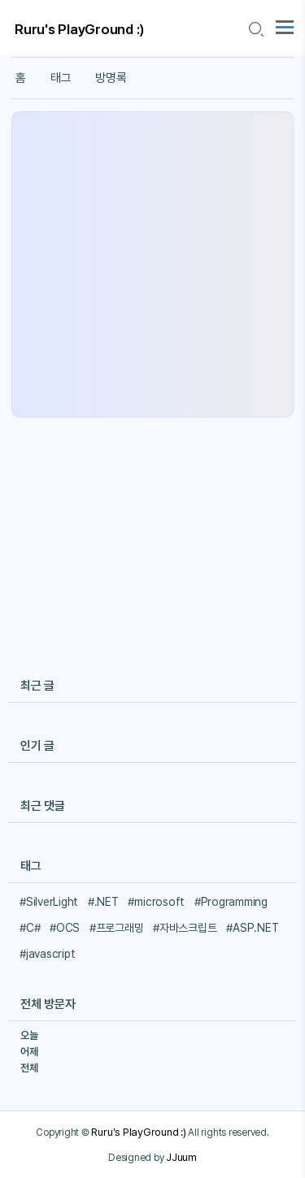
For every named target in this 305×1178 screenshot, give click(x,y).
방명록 (110, 78)
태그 (61, 78)
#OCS (65, 927)
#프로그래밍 (116, 927)
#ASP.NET (252, 927)
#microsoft (156, 901)
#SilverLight (49, 901)
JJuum (181, 1156)
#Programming (231, 901)
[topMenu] (285, 25)
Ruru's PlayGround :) (80, 29)
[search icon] (255, 29)
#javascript (47, 953)
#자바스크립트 (184, 927)
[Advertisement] (152, 264)
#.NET (103, 901)
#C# (30, 927)
